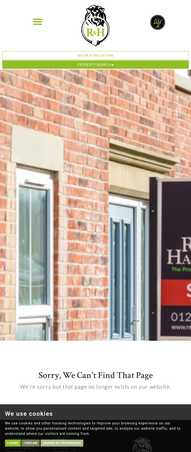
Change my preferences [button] (62, 443)
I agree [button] (12, 443)
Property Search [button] (95, 64)
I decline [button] (30, 443)
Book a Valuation (95, 55)
